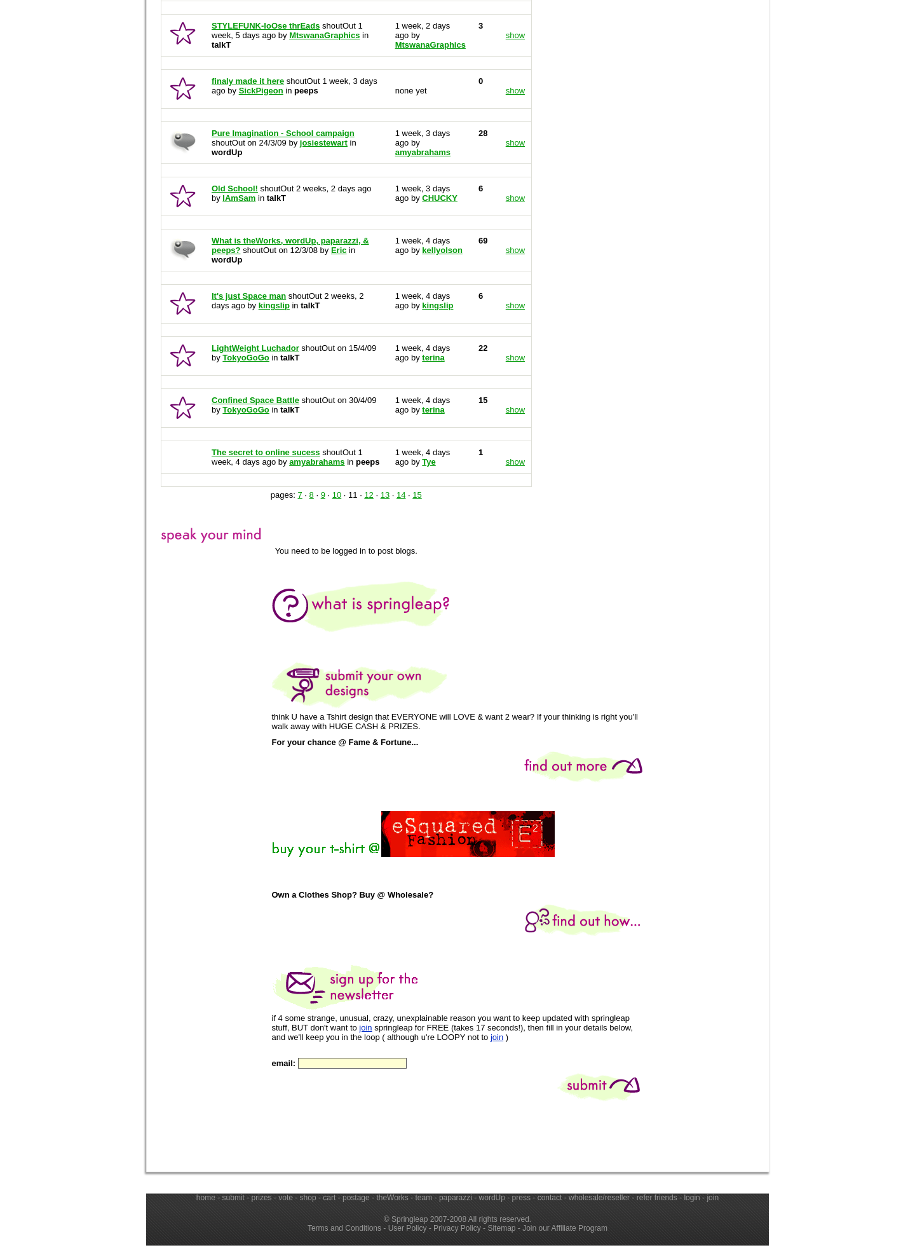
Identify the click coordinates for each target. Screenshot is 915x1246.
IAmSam (238, 198)
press (521, 1197)
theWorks (392, 1197)
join (365, 1027)
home (205, 1197)
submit (233, 1197)
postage (356, 1197)
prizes (262, 1197)
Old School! (235, 188)
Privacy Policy (457, 1228)
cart (329, 1197)
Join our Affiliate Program (564, 1228)
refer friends (657, 1197)
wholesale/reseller (599, 1197)
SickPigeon (261, 90)
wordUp (492, 1197)
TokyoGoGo (245, 357)
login (692, 1197)
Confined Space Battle (255, 400)
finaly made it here (248, 81)
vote (285, 1197)
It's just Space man (249, 296)
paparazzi (455, 1197)
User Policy (407, 1228)
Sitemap (501, 1228)
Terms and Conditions (344, 1228)
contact (550, 1197)
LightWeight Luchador (255, 348)
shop (308, 1197)
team (424, 1197)
